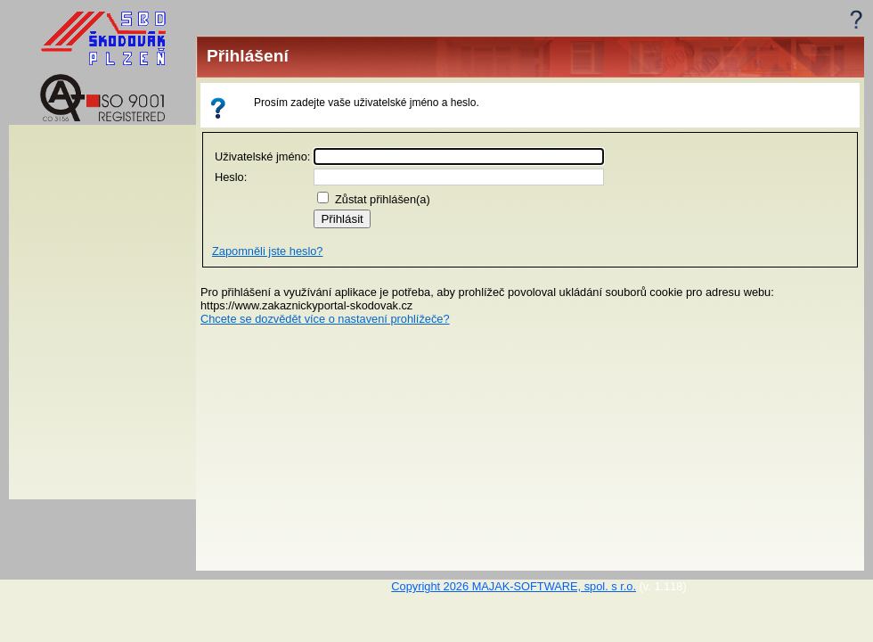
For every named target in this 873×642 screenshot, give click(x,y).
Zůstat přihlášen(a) (382, 199)
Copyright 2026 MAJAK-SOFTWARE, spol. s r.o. (513, 586)
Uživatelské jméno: (262, 156)
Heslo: (231, 177)
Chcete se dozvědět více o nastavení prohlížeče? (325, 318)
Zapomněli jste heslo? (267, 251)
